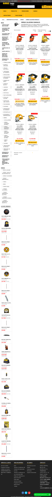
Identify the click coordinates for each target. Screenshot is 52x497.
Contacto (3, 1)
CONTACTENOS (7, 15)
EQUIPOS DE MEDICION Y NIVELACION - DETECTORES (5, 55)
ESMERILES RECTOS (5, 84)
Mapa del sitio (17, 484)
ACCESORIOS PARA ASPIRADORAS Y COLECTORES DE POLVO (6, 30)
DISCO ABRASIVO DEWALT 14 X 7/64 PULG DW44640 (6, 216)
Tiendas (15, 486)
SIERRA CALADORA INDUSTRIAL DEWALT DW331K (32, 129)
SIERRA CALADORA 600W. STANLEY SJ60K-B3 (45, 50)
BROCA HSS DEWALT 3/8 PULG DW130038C (6, 327)
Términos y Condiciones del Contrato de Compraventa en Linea (19, 469)
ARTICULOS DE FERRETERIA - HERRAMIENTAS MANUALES (5, 38)
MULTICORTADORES (7, 95)
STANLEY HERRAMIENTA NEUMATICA (5, 201)
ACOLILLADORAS (7, 120)
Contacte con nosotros (5, 469)
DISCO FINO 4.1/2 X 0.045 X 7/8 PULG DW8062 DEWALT (6, 254)
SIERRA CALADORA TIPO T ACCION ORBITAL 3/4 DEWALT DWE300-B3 (20, 90)
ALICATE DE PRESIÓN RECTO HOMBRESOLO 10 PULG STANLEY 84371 (6, 441)
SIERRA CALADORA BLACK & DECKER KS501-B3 (19, 49)
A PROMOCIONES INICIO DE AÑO (5, 25)
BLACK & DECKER (6, 170)
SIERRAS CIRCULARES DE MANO (6, 136)
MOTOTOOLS (6, 92)
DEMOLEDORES (6, 74)
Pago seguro (18, 15)
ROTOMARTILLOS (6, 112)
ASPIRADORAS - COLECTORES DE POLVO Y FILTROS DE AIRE (5, 44)
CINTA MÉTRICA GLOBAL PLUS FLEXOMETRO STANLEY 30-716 (6, 315)
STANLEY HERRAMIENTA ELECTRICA (5, 193)
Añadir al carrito (19, 60)
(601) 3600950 (14, 1)
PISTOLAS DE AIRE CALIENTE (6, 101)
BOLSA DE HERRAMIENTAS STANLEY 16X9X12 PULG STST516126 (6, 365)
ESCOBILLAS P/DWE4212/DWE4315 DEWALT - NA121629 (6, 403)
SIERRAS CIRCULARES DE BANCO (6, 132)
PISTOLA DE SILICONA (5, 98)
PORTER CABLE (6, 186)
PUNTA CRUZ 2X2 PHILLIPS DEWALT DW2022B (6, 302)
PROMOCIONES (25, 11)
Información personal (31, 465)
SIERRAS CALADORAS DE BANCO (6, 123)
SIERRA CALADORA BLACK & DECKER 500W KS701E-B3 (32, 49)
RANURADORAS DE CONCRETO (6, 109)
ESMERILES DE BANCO (6, 81)
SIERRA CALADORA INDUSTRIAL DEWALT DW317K (19, 129)
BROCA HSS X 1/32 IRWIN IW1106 (6, 453)
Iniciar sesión (39, 1)
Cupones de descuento (31, 472)
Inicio (2, 22)
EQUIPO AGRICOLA (6, 51)
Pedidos (28, 467)
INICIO (4, 11)
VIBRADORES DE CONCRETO (6, 149)
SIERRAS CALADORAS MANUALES (6, 127)
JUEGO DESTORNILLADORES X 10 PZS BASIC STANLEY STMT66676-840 (6, 428)
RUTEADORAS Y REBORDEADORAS (7, 115)
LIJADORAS (5, 87)
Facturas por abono (31, 469)
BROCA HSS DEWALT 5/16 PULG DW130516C (6, 290)
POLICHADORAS (6, 104)
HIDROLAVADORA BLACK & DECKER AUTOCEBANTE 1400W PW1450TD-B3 (6, 351)
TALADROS (5, 143)
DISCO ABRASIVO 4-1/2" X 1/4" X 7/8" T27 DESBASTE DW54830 (6, 278)
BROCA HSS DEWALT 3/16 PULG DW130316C (6, 241)
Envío (15, 465)
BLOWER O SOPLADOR (5, 65)
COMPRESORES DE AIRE (6, 48)
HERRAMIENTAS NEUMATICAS (5, 156)
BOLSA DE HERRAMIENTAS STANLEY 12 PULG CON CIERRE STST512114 (6, 391)
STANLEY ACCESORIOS (4, 189)
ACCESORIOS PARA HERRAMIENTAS (6, 34)
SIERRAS (5, 117)
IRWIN (4, 184)
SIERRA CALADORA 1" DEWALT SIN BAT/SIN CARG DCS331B (32, 90)
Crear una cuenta (47, 1)
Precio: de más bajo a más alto (42, 30)
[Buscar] (26, 6)
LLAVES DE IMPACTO (5, 90)
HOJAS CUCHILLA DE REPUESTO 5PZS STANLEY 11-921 (6, 378)
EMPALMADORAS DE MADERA (6, 78)
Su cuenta (29, 462)
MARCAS (35, 11)
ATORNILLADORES (7, 62)
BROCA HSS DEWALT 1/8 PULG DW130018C (6, 266)
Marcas (3, 167)
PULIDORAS (5, 106)
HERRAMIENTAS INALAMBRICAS (5, 153)
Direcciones (29, 470)
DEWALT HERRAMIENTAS (5, 179)
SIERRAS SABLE (6, 140)
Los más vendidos (5, 206)
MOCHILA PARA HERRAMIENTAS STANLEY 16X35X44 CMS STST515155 (6, 228)
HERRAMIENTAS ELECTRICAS (5, 59)
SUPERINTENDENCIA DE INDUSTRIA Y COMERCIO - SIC (6, 472)
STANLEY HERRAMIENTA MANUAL (6, 197)
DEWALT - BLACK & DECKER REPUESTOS (6, 173)
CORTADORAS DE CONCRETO (6, 72)
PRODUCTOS (14, 11)
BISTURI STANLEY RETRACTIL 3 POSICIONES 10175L (6, 339)
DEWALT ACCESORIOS (7, 176)
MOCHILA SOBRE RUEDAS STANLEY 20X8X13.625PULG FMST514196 (6, 415)
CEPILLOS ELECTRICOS (5, 69)
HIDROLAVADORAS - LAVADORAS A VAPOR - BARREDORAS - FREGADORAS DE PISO (5, 161)
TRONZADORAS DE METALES (6, 146)
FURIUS (4, 181)
